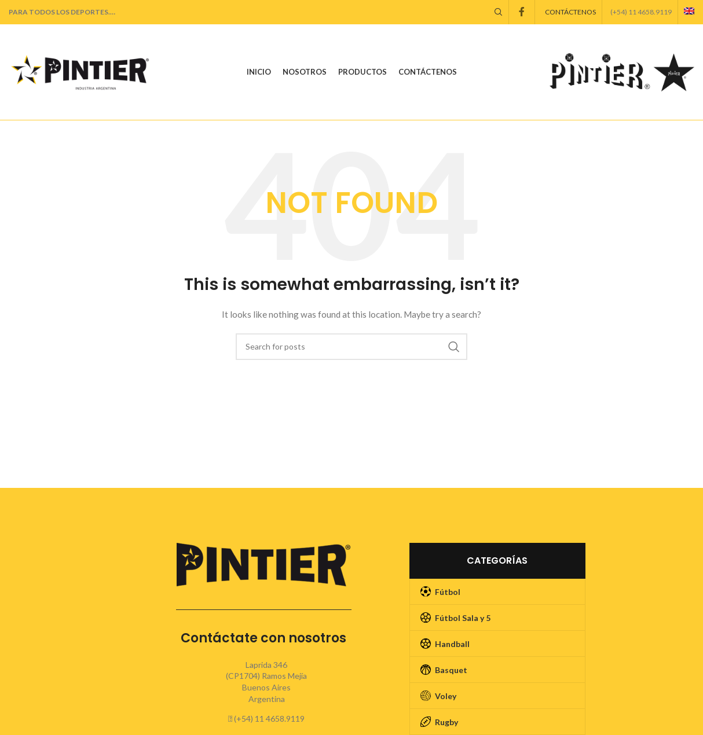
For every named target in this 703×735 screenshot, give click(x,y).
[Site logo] (81, 73)
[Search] (498, 12)
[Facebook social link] (522, 12)
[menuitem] (689, 12)
